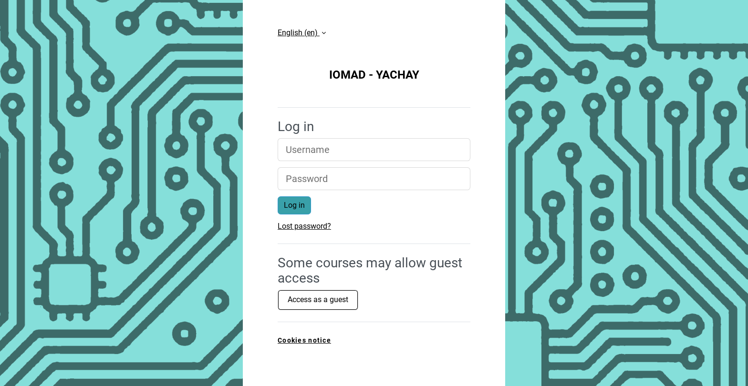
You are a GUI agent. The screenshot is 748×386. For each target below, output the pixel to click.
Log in (294, 205)
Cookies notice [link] (304, 340)
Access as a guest (318, 299)
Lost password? (304, 226)
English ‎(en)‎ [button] (299, 32)
